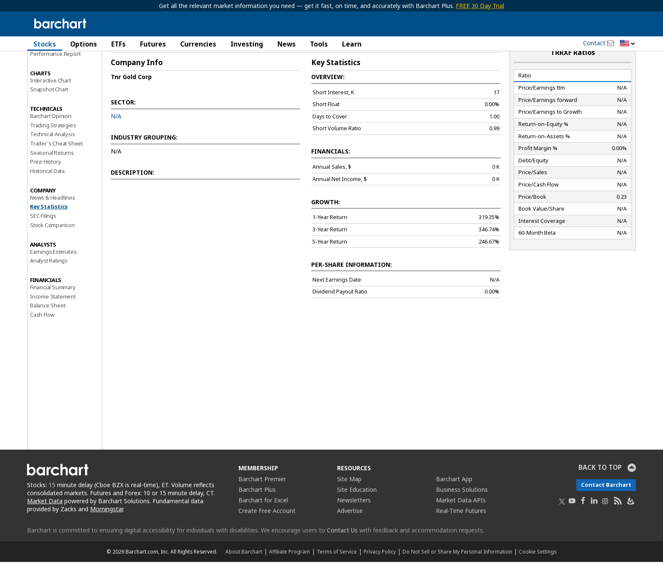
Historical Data (47, 193)
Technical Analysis (52, 156)
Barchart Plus (257, 511)
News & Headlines (52, 219)
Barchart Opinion (50, 138)
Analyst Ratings (49, 282)
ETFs (118, 44)
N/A (116, 138)
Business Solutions (462, 511)
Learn (352, 44)
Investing (246, 44)
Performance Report (55, 76)
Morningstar (106, 531)
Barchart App (454, 501)
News (286, 44)
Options (83, 44)
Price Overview (48, 66)
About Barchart (243, 573)
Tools (319, 44)
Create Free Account (267, 533)
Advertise (350, 533)
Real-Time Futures (461, 533)
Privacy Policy (380, 573)
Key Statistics (49, 228)
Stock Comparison (52, 247)
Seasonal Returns (52, 174)
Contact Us (342, 552)
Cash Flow (42, 336)
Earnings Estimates (53, 273)
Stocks (44, 44)
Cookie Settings (537, 573)
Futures (153, 44)
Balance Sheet (47, 327)
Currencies (198, 44)
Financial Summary (53, 309)
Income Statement (53, 318)
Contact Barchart (606, 506)
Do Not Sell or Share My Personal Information (457, 573)
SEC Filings (43, 237)
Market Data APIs (461, 522)
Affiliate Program (289, 573)
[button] (627, 43)
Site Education (357, 511)
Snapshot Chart (49, 111)
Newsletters (354, 522)
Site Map (349, 501)
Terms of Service (337, 573)
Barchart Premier (262, 501)
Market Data (45, 523)
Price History (45, 183)
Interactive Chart (50, 102)
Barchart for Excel (263, 522)
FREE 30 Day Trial (480, 6)
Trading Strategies (53, 147)
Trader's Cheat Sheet (56, 165)
